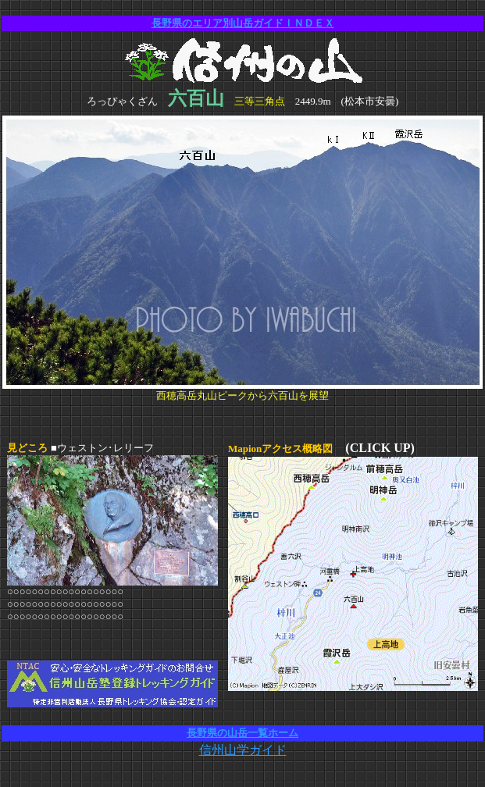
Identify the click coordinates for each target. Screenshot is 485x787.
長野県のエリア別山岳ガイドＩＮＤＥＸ (243, 23)
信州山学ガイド (243, 750)
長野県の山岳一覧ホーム (242, 733)
